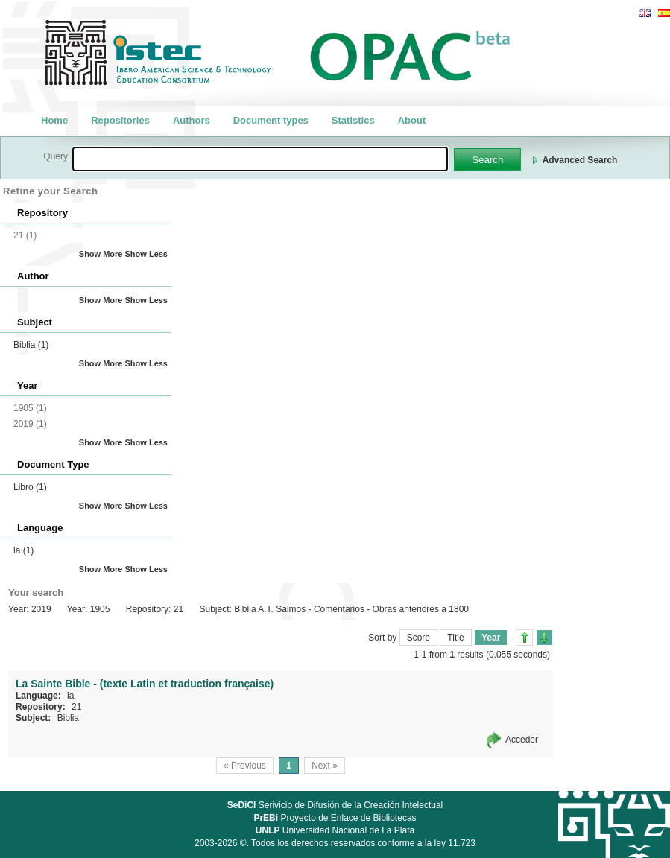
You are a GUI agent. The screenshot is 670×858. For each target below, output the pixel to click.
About (412, 120)
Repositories (120, 120)
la (23, 550)
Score (418, 637)
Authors (191, 120)
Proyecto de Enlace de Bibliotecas (334, 818)
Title (455, 637)
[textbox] (260, 159)
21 (76, 707)
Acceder (521, 739)
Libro (30, 487)
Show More (101, 254)
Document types (271, 120)
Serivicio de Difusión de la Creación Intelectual (335, 805)
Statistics (353, 120)
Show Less (146, 254)
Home (54, 120)
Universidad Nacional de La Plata (335, 830)
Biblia (30, 345)
